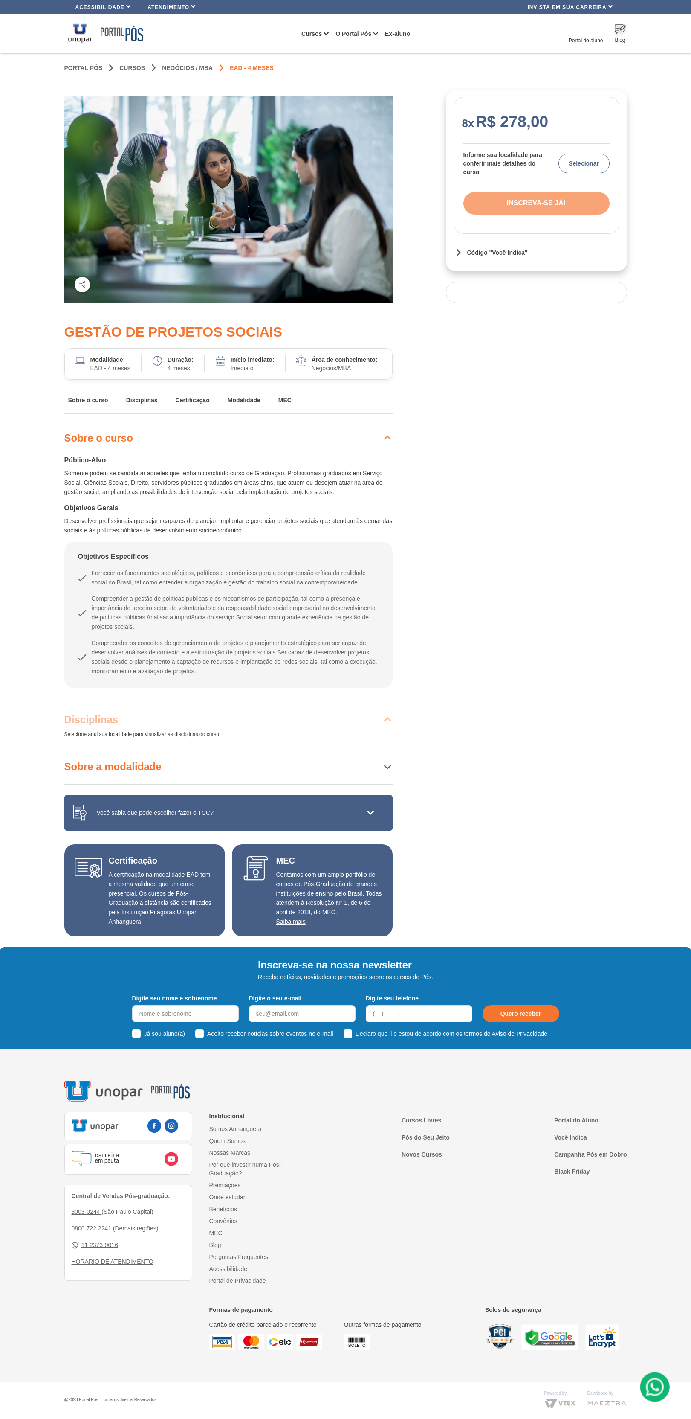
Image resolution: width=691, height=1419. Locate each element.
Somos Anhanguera (235, 1128)
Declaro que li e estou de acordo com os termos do (451, 1033)
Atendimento (171, 6)
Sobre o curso (88, 400)
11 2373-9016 (95, 1245)
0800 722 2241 (92, 1228)
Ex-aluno (397, 33)
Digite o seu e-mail (275, 998)
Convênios (223, 1221)
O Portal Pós (353, 33)
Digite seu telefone (392, 998)
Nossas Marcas (229, 1152)
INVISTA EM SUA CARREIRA (570, 6)
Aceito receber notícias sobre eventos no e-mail (270, 1033)
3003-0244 (87, 1211)
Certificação (193, 400)
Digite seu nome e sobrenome (174, 998)
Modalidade (244, 400)
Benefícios (223, 1209)
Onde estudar (227, 1197)
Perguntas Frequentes (239, 1256)
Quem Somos (227, 1140)
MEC (285, 400)
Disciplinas (142, 400)
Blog (215, 1245)
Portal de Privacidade (237, 1280)
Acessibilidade (103, 6)
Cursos (311, 33)
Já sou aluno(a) (164, 1033)
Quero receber (520, 1013)
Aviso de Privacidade (519, 1033)
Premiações (225, 1185)
